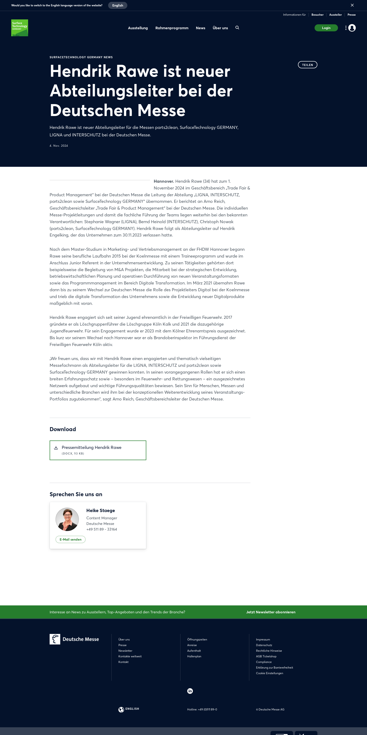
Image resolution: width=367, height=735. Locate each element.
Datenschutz (264, 645)
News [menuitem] (200, 27)
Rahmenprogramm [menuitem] (171, 27)
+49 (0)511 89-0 (207, 709)
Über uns (124, 639)
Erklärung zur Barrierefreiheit (274, 667)
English (117, 5)
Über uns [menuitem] (220, 27)
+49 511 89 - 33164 (101, 562)
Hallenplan (194, 656)
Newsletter (125, 650)
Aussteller (335, 14)
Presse (352, 14)
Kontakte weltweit (130, 656)
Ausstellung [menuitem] (138, 27)
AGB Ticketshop (266, 656)
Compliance (264, 662)
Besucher (317, 14)
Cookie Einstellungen (269, 673)
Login (326, 28)
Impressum (263, 639)
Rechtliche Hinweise (269, 650)
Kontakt (123, 662)
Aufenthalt (194, 650)
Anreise (192, 645)
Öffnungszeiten (197, 639)
